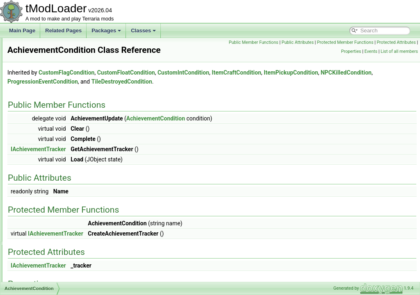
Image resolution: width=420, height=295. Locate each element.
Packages (106, 30)
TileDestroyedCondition (334, 93)
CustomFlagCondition (169, 84)
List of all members (399, 51)
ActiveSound (41, 279)
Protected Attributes (318, 51)
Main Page (22, 30)
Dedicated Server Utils (38, 54)
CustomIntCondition (286, 84)
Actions (35, 243)
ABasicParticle (43, 99)
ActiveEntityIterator (47, 270)
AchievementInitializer (51, 171)
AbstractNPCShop (47, 108)
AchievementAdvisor (49, 135)
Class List (31, 90)
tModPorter (26, 63)
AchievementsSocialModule (57, 198)
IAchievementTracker (141, 160)
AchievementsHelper (50, 189)
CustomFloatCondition (229, 84)
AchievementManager (51, 180)
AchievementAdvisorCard (54, 144)
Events (370, 51)
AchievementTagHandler (54, 207)
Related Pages (63, 30)
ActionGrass (40, 225)
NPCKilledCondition (192, 93)
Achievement (41, 126)
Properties (351, 51)
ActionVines (40, 261)
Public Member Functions (296, 42)
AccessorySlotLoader (50, 117)
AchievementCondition (51, 153)
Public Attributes (340, 42)
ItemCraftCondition (339, 84)
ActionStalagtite (44, 252)
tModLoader (20, 45)
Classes (143, 30)
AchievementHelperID (51, 162)
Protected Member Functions (387, 42)
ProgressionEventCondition (255, 93)
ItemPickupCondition (137, 93)
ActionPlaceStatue (47, 234)
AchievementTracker (49, 216)
